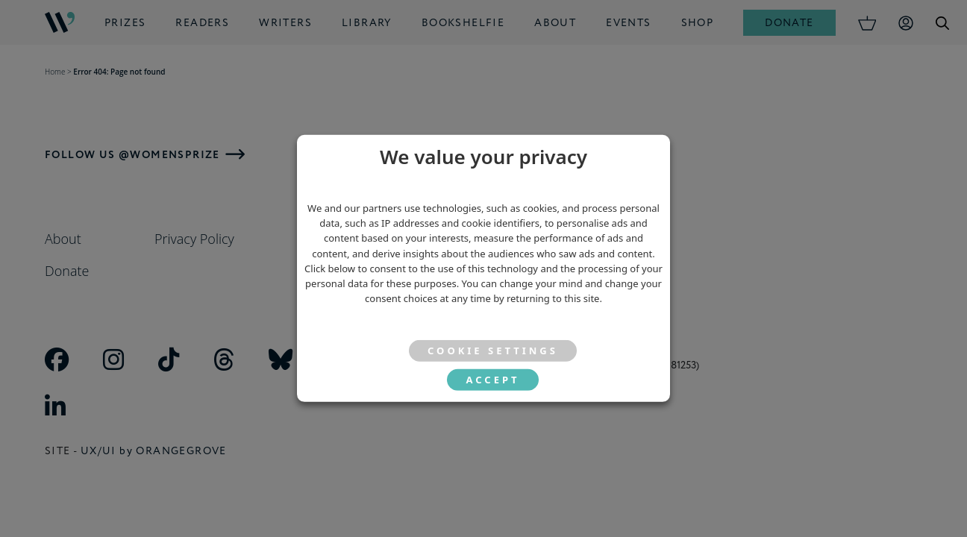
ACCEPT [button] (492, 379)
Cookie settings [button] (493, 350)
